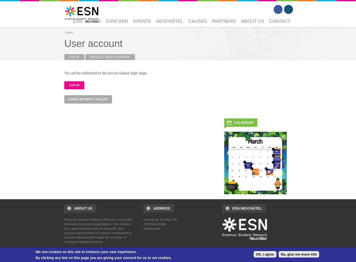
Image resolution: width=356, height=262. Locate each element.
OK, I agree (265, 254)
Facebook (278, 9)
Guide (94, 21)
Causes (197, 21)
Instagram (288, 9)
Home (69, 32)
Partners (224, 21)
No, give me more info (299, 254)
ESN (77, 21)
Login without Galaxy (88, 99)
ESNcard (117, 21)
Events (142, 21)
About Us (252, 21)
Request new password (110, 57)
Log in (76, 57)
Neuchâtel (169, 21)
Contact (279, 21)
